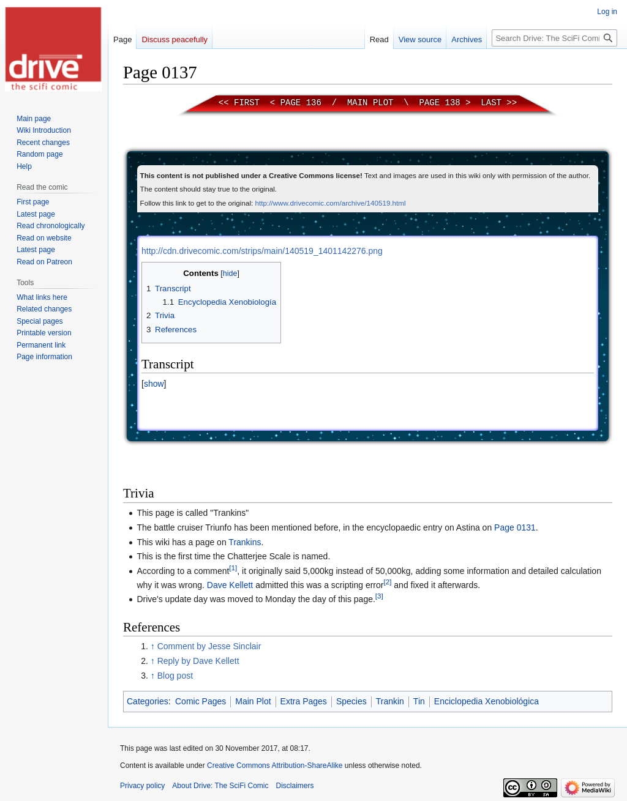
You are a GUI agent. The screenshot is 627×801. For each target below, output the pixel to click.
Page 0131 (515, 527)
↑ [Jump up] (153, 646)
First (247, 103)
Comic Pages (200, 701)
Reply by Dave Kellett (198, 661)
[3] (379, 596)
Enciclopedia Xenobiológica (486, 701)
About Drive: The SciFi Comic (220, 785)
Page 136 (300, 103)
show (154, 384)
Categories (147, 701)
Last (491, 103)
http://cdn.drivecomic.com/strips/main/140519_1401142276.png (262, 251)
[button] (153, 383)
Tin (419, 701)
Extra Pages (303, 701)
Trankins (244, 542)
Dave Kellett (230, 585)
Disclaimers (295, 785)
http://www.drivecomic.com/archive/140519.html (330, 203)
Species (351, 701)
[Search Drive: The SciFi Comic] (554, 38)
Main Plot (370, 103)
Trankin (390, 701)
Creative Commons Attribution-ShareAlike (274, 765)
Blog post (175, 675)
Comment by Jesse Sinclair (209, 646)
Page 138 (439, 103)
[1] (233, 568)
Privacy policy (142, 785)
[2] (387, 582)
